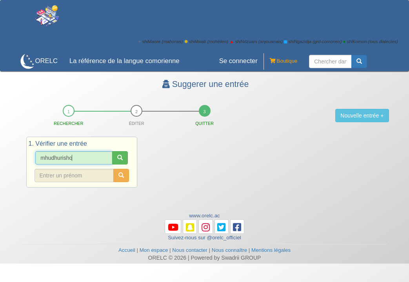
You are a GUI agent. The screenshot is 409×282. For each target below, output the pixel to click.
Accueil (126, 250)
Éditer (136, 123)
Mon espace (154, 250)
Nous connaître (229, 250)
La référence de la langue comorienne (124, 61)
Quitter (204, 123)
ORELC (46, 61)
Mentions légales (271, 250)
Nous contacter (189, 250)
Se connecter (238, 61)
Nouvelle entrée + (362, 115)
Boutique (280, 61)
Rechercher (68, 123)
